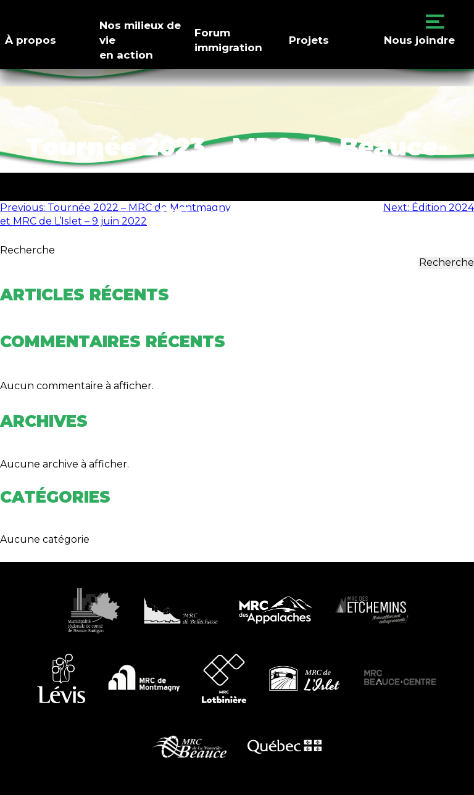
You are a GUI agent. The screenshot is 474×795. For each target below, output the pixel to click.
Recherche (27, 250)
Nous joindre (419, 40)
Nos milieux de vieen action (140, 40)
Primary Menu (435, 21)
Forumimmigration (228, 40)
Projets (309, 40)
